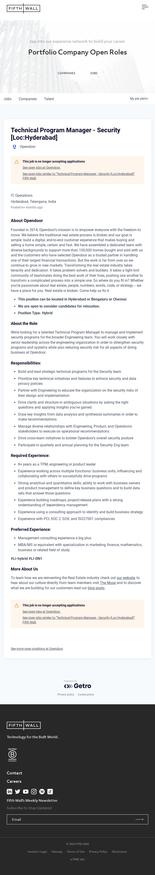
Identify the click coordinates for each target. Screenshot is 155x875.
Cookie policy (86, 694)
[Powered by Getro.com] (77, 684)
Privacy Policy (98, 851)
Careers (14, 781)
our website (126, 578)
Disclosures (119, 851)
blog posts (96, 588)
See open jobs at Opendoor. (42, 167)
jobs (8, 99)
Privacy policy (65, 694)
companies (28, 99)
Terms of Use (76, 851)
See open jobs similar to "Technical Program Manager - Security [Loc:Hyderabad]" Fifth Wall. (79, 176)
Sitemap (56, 851)
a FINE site (77, 859)
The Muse (108, 583)
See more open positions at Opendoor (37, 648)
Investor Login (37, 851)
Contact (14, 773)
